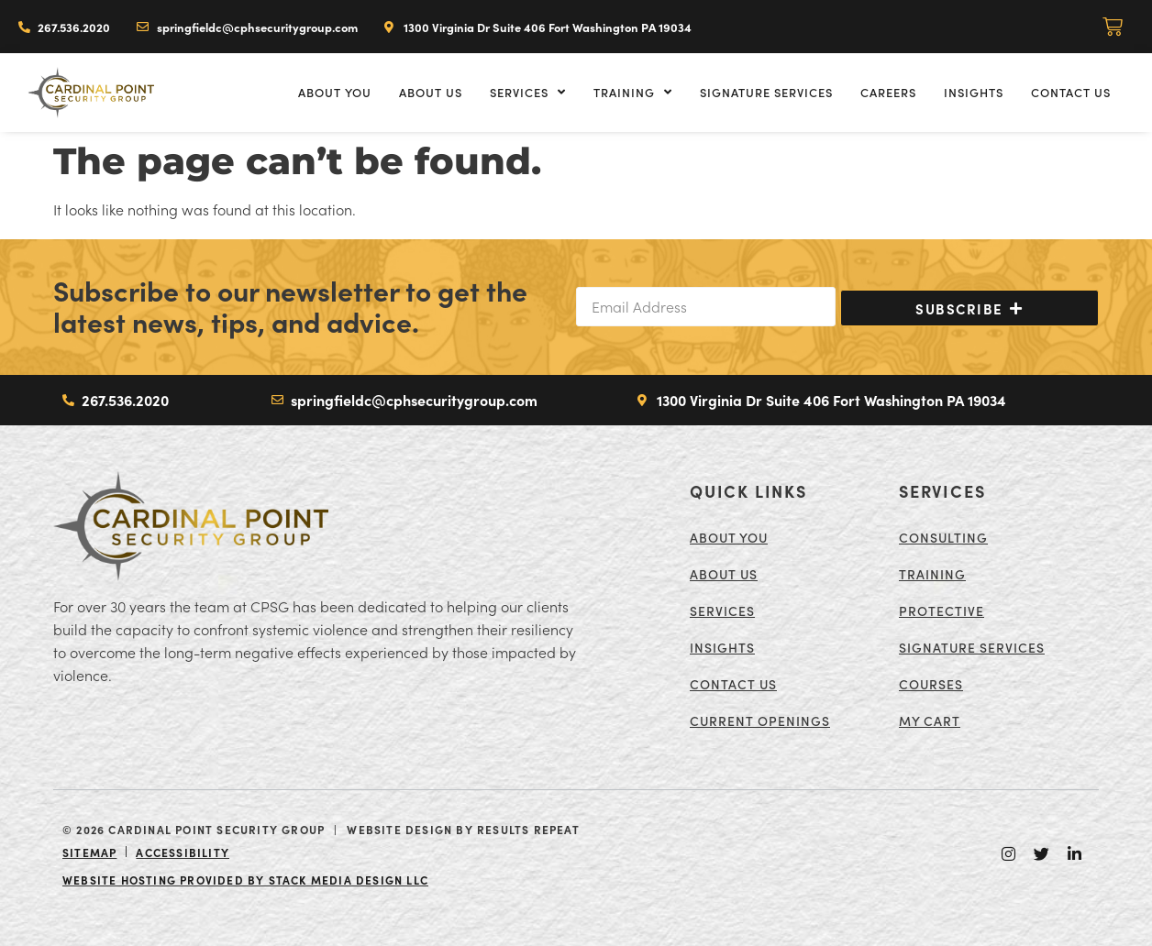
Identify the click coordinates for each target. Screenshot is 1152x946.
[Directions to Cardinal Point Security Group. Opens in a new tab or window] (538, 27)
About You (334, 92)
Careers (888, 92)
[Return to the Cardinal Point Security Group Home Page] (190, 526)
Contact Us (1071, 92)
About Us (430, 92)
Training (632, 92)
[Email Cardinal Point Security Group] (247, 27)
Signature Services (766, 92)
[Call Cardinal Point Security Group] (64, 27)
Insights (973, 92)
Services (528, 92)
